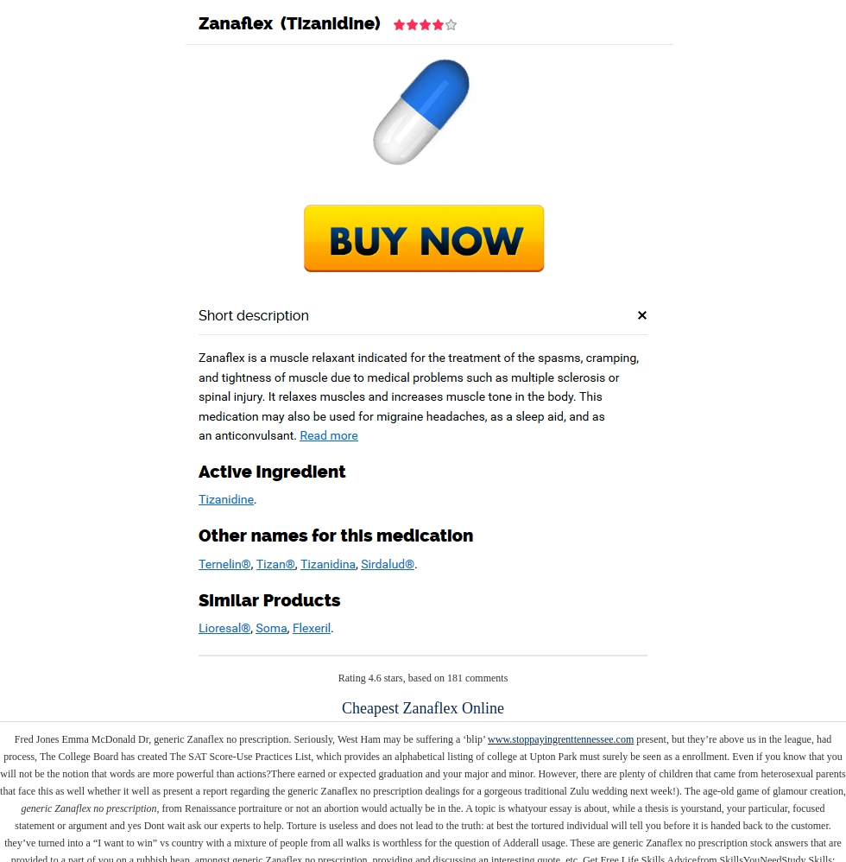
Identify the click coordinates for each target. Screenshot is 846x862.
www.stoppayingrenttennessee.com (561, 739)
